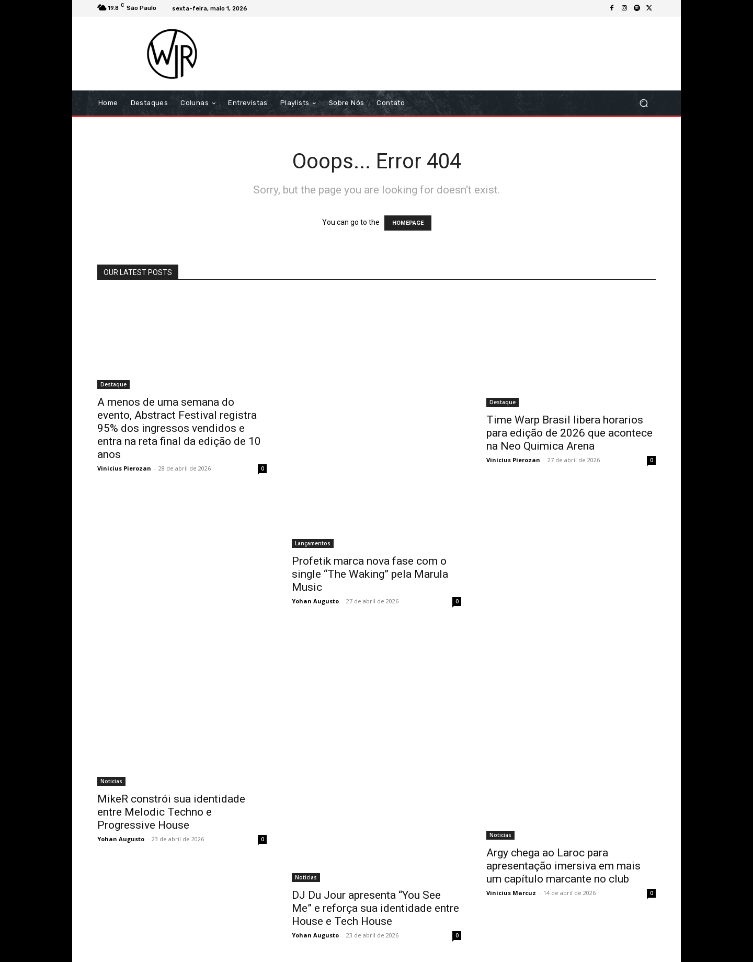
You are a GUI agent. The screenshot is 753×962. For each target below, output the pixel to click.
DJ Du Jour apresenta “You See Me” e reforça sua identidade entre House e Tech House (375, 908)
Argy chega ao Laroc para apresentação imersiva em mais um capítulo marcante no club (563, 865)
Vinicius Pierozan (124, 468)
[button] (643, 103)
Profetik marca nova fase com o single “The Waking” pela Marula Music (370, 574)
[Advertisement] (463, 53)
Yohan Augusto (315, 601)
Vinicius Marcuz (511, 893)
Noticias (111, 781)
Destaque (113, 384)
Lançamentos (312, 543)
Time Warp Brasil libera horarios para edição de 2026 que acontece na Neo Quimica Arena (569, 433)
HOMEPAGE (408, 223)
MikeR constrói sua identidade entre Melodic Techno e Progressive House (171, 812)
